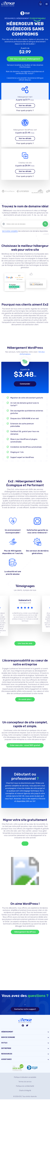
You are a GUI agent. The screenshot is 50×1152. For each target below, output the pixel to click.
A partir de (25, 369)
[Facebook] (23, 1025)
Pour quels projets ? (25, 114)
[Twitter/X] (27, 1026)
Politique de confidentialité (25, 1086)
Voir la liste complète (10, 231)
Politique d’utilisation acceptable (25, 1077)
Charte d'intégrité (25, 1090)
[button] (1, 332)
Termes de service (25, 1082)
